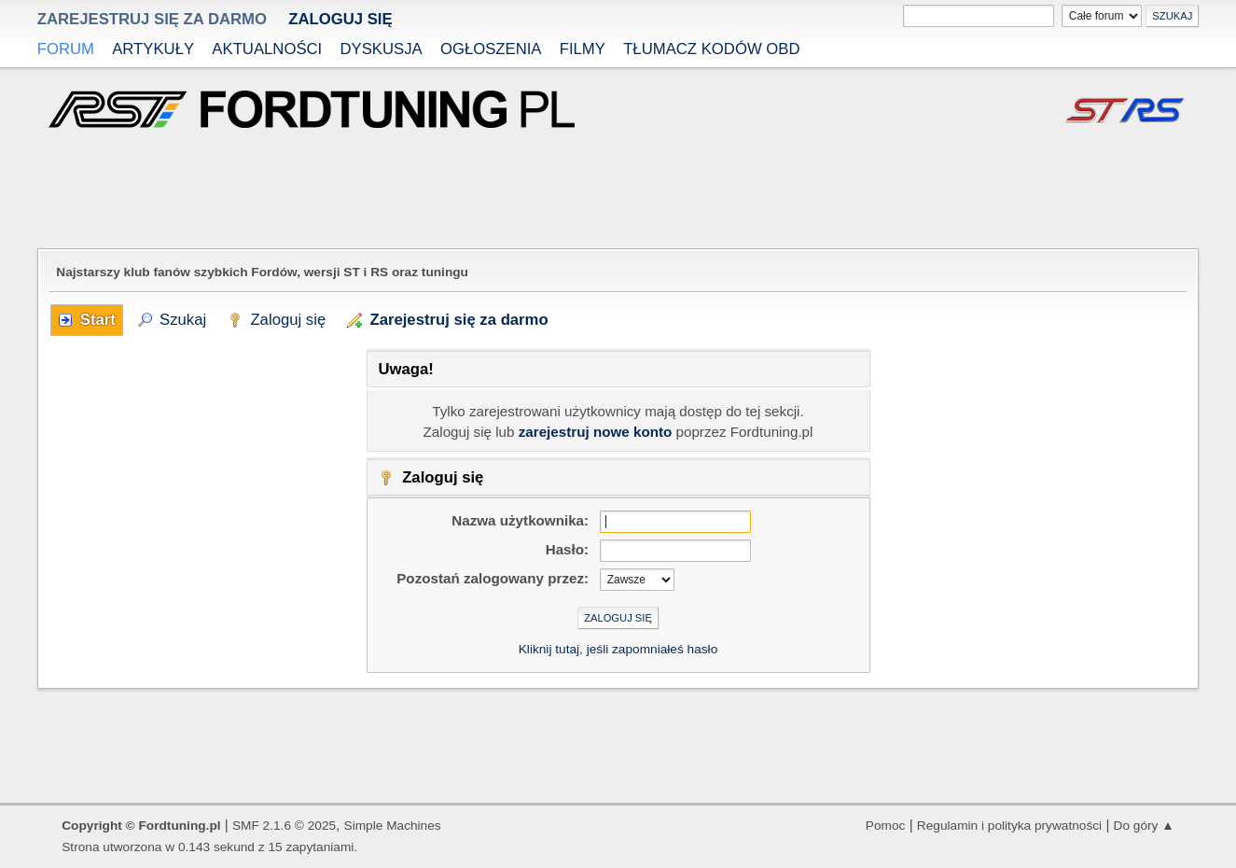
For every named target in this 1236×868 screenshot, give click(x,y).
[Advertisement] (618, 190)
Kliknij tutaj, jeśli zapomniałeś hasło (618, 649)
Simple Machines (392, 826)
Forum (65, 49)
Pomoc (886, 826)
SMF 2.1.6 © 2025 (284, 826)
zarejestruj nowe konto (596, 432)
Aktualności (267, 49)
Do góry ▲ (1144, 826)
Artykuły (153, 49)
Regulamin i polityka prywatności (1009, 826)
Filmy (582, 49)
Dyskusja (381, 49)
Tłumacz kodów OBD (711, 49)
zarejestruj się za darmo (152, 19)
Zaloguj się (340, 19)
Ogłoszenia (491, 49)
